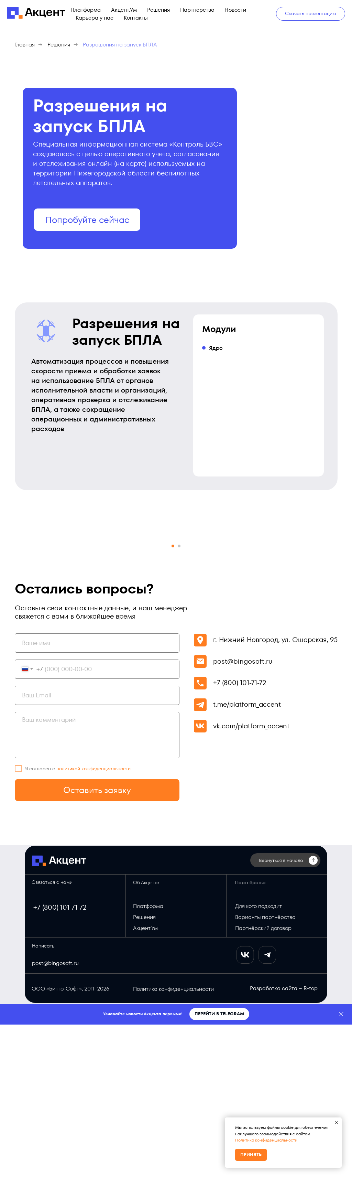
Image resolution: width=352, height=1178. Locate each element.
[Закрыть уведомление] (336, 1122)
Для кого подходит (258, 1059)
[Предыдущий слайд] (28, 612)
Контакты (136, 18)
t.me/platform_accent (247, 858)
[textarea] (97, 888)
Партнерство (197, 10)
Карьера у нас (94, 18)
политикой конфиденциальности (93, 922)
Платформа (85, 10)
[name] (97, 796)
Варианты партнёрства (265, 1070)
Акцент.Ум (124, 10)
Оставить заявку (97, 944)
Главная (24, 44)
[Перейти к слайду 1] (173, 699)
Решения (158, 10)
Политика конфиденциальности (266, 1140)
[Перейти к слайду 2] (179, 699)
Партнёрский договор (263, 1081)
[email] (97, 848)
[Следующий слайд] (324, 612)
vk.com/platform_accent (251, 879)
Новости (235, 10)
